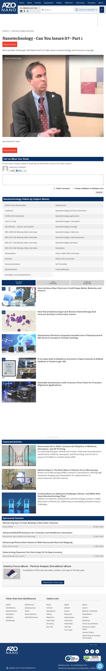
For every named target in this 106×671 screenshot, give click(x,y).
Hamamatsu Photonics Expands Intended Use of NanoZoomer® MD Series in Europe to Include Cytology (70, 336)
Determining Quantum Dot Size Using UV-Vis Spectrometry (32, 552)
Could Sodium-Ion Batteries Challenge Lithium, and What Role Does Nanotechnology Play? (69, 494)
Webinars (50, 617)
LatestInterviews (53, 283)
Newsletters (87, 614)
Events (67, 611)
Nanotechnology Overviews (23, 31)
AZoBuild (9, 617)
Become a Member (90, 611)
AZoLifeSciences (31, 617)
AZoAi (27, 611)
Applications (69, 617)
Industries (68, 620)
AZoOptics (10, 614)
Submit (99, 192)
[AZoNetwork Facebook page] (24, 11)
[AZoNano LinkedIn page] (21, 11)
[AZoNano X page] (28, 11)
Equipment (50, 611)
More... (101, 2)
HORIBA (10, 527)
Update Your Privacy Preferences (20, 668)
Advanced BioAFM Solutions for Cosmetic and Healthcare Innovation (37, 532)
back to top (94, 645)
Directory (50, 623)
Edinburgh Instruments (15, 556)
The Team (68, 630)
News (48, 604)
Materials (68, 614)
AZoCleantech (11, 611)
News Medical (30, 614)
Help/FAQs (68, 623)
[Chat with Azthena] (100, 666)
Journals (49, 627)
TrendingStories (19, 283)
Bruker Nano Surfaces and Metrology (21, 536)
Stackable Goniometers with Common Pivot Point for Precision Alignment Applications (70, 383)
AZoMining (10, 620)
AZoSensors (29, 604)
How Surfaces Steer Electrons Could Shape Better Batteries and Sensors (69, 289)
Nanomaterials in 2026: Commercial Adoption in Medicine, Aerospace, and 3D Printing (67, 447)
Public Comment (63, 188)
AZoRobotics (11, 608)
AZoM (8, 604)
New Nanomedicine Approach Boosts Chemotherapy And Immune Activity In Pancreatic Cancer (67, 312)
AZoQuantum (30, 608)
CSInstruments (12, 546)
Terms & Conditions (90, 623)
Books (66, 604)
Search (85, 608)
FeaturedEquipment (87, 283)
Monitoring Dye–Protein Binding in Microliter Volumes (30, 522)
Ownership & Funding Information (91, 636)
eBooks (67, 608)
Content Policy (88, 632)
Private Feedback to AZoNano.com (89, 188)
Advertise (86, 620)
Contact (85, 617)
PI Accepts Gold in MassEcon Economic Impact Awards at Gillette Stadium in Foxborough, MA (70, 360)
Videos (49, 614)
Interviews (50, 620)
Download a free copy (53, 582)
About (84, 604)
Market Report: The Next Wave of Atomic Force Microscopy (68, 470)
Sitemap (67, 627)
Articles (49, 608)
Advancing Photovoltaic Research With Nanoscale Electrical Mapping (38, 542)
